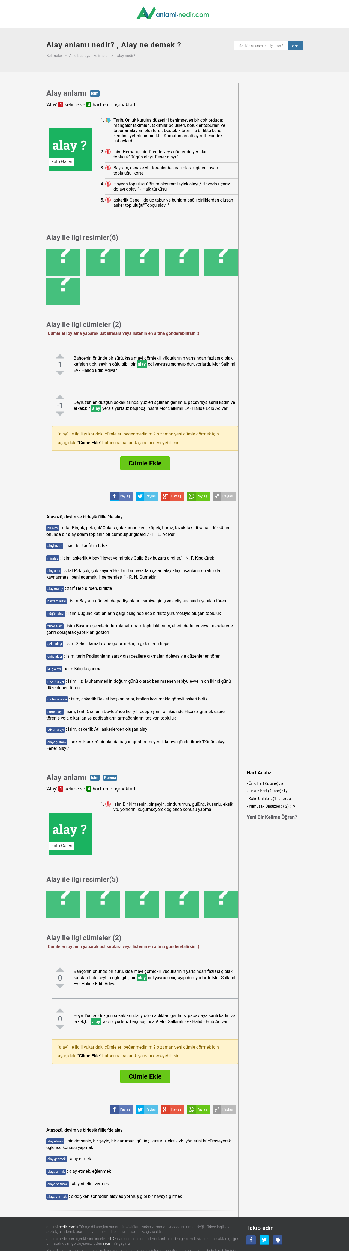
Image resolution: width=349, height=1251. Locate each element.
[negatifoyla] (60, 373)
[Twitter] (264, 1240)
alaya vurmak (57, 1197)
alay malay (55, 589)
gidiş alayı (54, 656)
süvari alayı (55, 730)
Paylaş (227, 496)
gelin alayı (54, 644)
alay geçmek (56, 1159)
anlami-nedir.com (60, 1227)
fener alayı (54, 626)
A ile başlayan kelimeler (89, 55)
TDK (112, 1239)
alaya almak (56, 1172)
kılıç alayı (54, 669)
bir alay (52, 528)
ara (295, 46)
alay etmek (55, 1141)
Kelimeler (54, 55)
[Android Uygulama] (277, 1240)
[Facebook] (251, 1240)
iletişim (109, 1243)
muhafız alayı (57, 699)
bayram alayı (56, 601)
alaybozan (54, 546)
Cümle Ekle (145, 463)
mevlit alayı (55, 682)
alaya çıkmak (56, 742)
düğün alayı (55, 614)
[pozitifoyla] (60, 356)
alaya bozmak (57, 1184)
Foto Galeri (61, 161)
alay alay (53, 571)
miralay (52, 558)
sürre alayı (54, 712)
